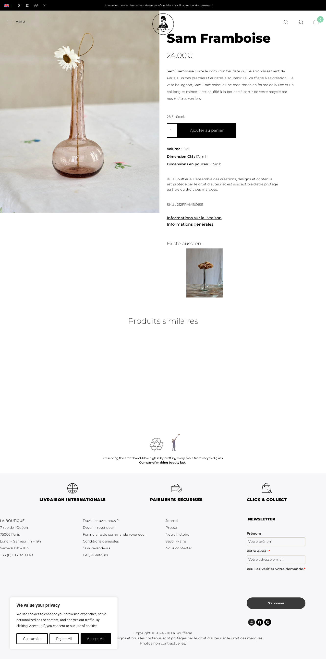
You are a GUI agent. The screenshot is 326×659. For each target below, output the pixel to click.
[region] (64, 623)
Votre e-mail (258, 551)
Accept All (96, 638)
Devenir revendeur (98, 527)
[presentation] (284, 582)
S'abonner (276, 603)
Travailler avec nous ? (101, 520)
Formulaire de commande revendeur (114, 534)
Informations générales (190, 224)
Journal (172, 520)
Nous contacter (179, 548)
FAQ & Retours (95, 555)
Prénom (254, 533)
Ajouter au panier (207, 130)
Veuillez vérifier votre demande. (276, 569)
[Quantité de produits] (172, 130)
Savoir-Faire (176, 541)
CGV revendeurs (96, 548)
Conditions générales (101, 541)
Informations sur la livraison (194, 218)
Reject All (64, 638)
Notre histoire (177, 534)
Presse (171, 527)
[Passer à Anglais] (6, 5)
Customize (32, 638)
